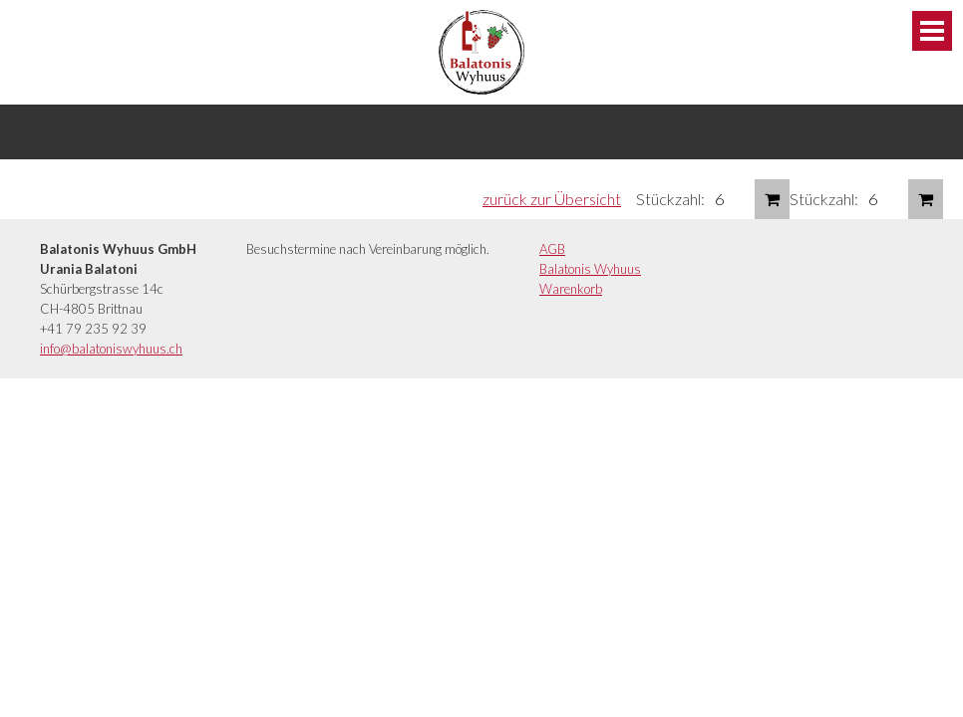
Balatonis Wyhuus (590, 269)
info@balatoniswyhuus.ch (111, 349)
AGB (552, 249)
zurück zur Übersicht (551, 198)
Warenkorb (570, 289)
